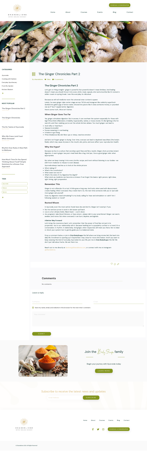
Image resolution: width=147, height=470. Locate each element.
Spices (5, 192)
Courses (84, 12)
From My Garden (7, 86)
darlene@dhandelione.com (76, 248)
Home (53, 12)
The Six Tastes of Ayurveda (13, 127)
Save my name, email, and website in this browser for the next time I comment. (61, 308)
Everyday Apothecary (9, 82)
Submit (41, 334)
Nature (5, 188)
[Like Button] (111, 263)
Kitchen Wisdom (7, 89)
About (67, 12)
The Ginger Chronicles (11, 118)
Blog (114, 12)
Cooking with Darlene (9, 79)
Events (100, 12)
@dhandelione (50, 250)
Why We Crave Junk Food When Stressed (12, 137)
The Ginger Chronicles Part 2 (13, 108)
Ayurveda (5, 75)
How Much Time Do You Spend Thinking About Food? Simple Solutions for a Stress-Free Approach (14, 163)
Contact (130, 12)
